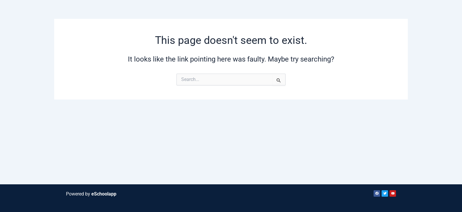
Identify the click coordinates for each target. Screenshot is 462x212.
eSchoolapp (103, 194)
